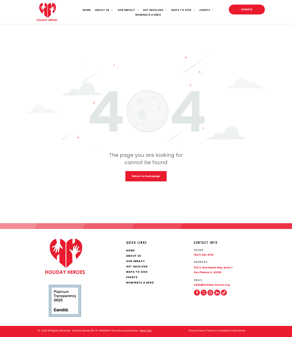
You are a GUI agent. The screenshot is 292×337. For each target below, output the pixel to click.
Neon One (145, 330)
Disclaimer (239, 330)
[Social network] (224, 293)
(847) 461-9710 (204, 255)
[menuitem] (84, 10)
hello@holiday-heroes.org (212, 284)
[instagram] (210, 293)
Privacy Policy (197, 330)
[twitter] (204, 293)
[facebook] (197, 293)
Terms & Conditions (219, 330)
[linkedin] (217, 293)
